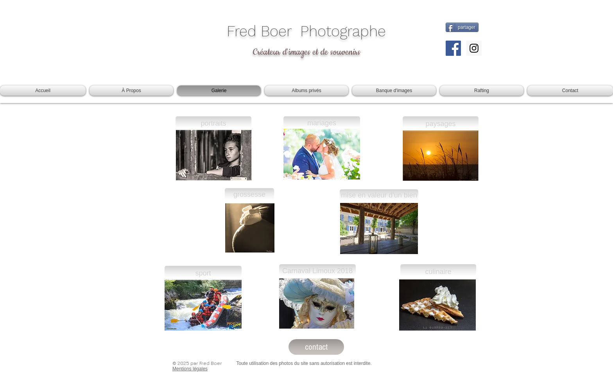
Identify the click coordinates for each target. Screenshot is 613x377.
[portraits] (213, 123)
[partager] (462, 27)
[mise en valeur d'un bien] (379, 195)
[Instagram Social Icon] (474, 48)
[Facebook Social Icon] (453, 48)
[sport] (203, 273)
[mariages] (321, 123)
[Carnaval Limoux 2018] (317, 271)
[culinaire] (438, 271)
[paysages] (441, 124)
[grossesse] (249, 194)
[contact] (316, 347)
